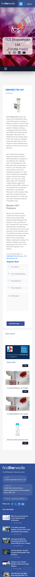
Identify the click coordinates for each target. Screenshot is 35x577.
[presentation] (20, 316)
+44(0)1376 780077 (18, 499)
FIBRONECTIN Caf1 (13, 256)
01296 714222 (17, 49)
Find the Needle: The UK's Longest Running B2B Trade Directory (20, 552)
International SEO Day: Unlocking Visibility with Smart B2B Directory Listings (20, 541)
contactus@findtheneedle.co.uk (14, 479)
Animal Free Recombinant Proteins (19, 440)
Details (25, 365)
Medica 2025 (11, 362)
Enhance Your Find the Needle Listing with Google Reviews (20, 564)
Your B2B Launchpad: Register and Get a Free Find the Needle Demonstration (20, 530)
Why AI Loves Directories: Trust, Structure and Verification (19, 518)
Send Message (16, 324)
